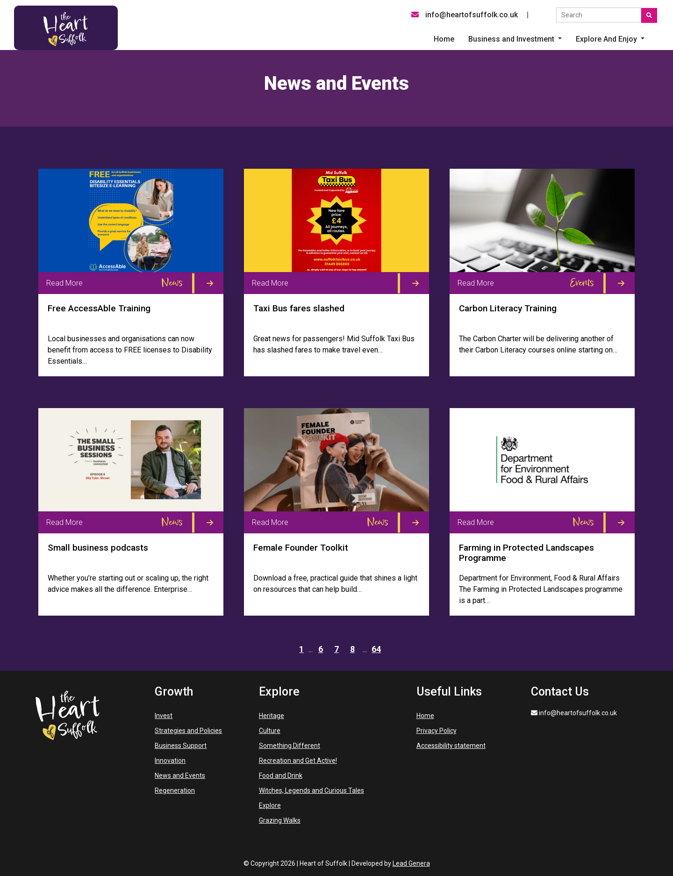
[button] (515, 39)
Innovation (170, 760)
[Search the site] (598, 14)
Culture (269, 730)
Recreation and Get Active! (298, 760)
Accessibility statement (451, 745)
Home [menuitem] (444, 39)
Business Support (181, 745)
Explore (270, 805)
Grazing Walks (280, 820)
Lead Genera (411, 863)
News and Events (180, 775)
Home (425, 715)
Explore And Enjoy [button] (607, 39)
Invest (163, 715)
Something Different (289, 745)
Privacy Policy (436, 730)
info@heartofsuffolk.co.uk (464, 14)
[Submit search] (649, 15)
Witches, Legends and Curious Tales (311, 790)
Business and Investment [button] (512, 39)
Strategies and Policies (188, 730)
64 (376, 649)
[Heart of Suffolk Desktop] (66, 27)
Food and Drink (280, 775)
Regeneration (175, 790)
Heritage (271, 715)
